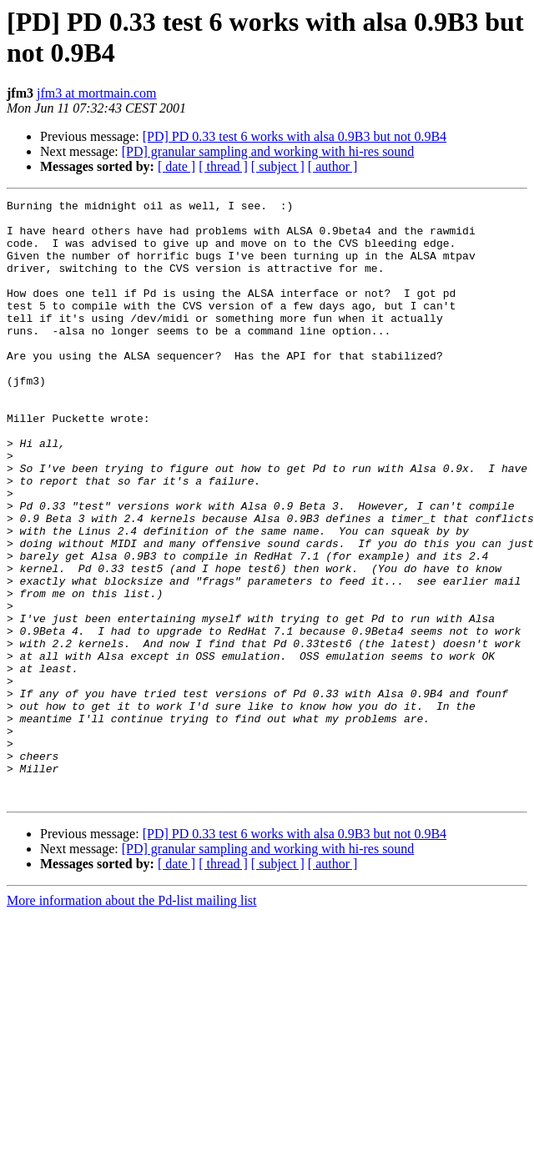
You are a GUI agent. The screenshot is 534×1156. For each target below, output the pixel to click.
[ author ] (333, 166)
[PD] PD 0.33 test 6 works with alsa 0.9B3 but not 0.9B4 (294, 136)
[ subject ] (278, 166)
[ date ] (176, 166)
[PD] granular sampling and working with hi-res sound (268, 151)
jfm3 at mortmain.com (97, 93)
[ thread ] (223, 166)
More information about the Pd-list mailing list (132, 1020)
